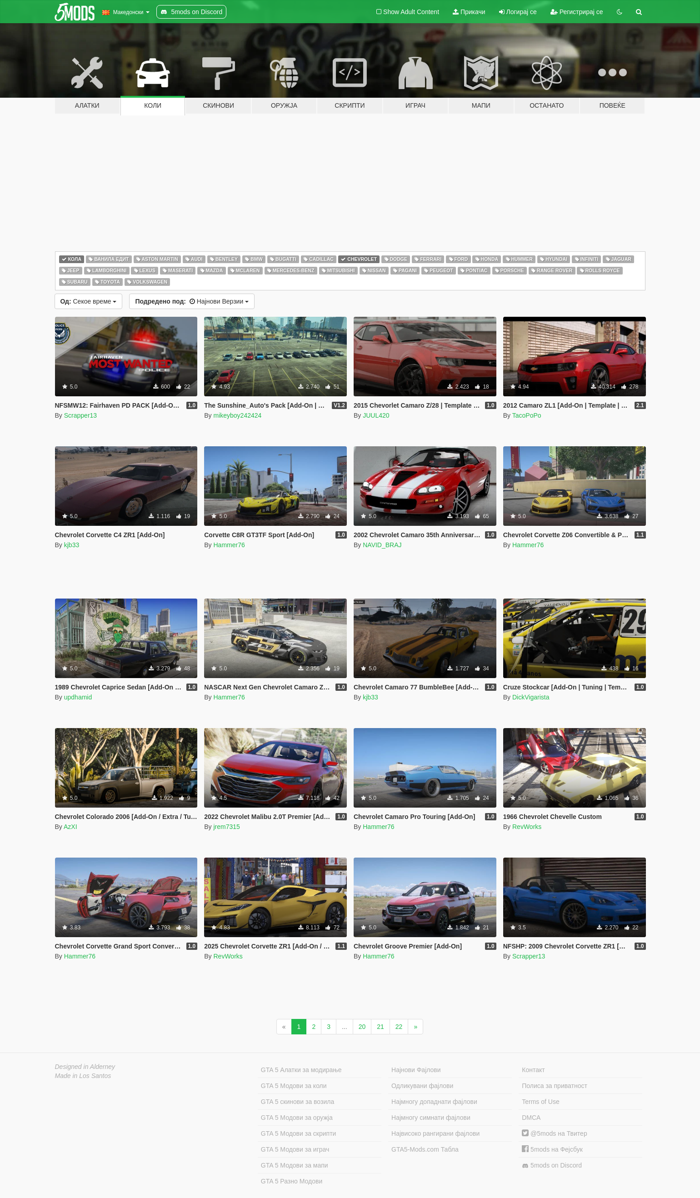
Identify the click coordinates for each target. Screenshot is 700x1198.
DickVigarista (530, 697)
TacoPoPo (526, 415)
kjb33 (71, 545)
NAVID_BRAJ (382, 545)
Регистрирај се (576, 11)
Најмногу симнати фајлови (430, 1117)
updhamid (78, 697)
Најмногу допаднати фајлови (434, 1101)
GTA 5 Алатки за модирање (301, 1069)
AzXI (70, 826)
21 (380, 1026)
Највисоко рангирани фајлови (435, 1133)
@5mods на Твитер (554, 1133)
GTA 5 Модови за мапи (294, 1165)
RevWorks (526, 826)
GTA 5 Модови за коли (294, 1085)
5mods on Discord (552, 1165)
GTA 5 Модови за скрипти (298, 1133)
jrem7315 (226, 826)
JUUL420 (376, 415)
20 (362, 1026)
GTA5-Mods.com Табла (425, 1149)
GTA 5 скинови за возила (297, 1101)
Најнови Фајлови (416, 1069)
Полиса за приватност (554, 1085)
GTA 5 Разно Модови (291, 1181)
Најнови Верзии (192, 301)
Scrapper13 (80, 415)
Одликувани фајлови (422, 1085)
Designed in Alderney (85, 1066)
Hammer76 (229, 545)
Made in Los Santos (83, 1075)
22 (399, 1026)
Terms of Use (540, 1101)
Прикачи (469, 11)
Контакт (533, 1069)
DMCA (531, 1117)
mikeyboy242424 (237, 415)
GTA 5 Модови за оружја (297, 1117)
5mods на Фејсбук (552, 1149)
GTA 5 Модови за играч (295, 1149)
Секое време (88, 301)
